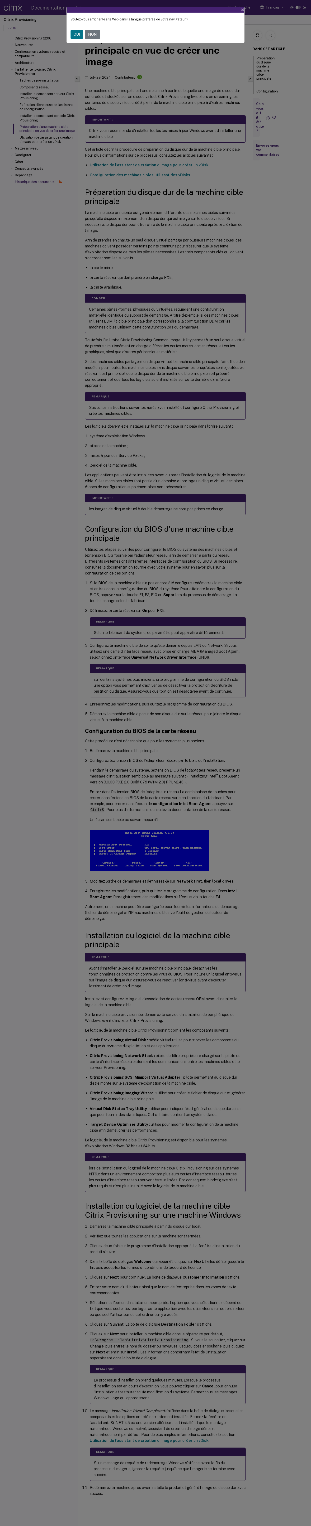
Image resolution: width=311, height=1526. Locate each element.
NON (92, 34)
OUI (77, 34)
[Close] (242, 9)
